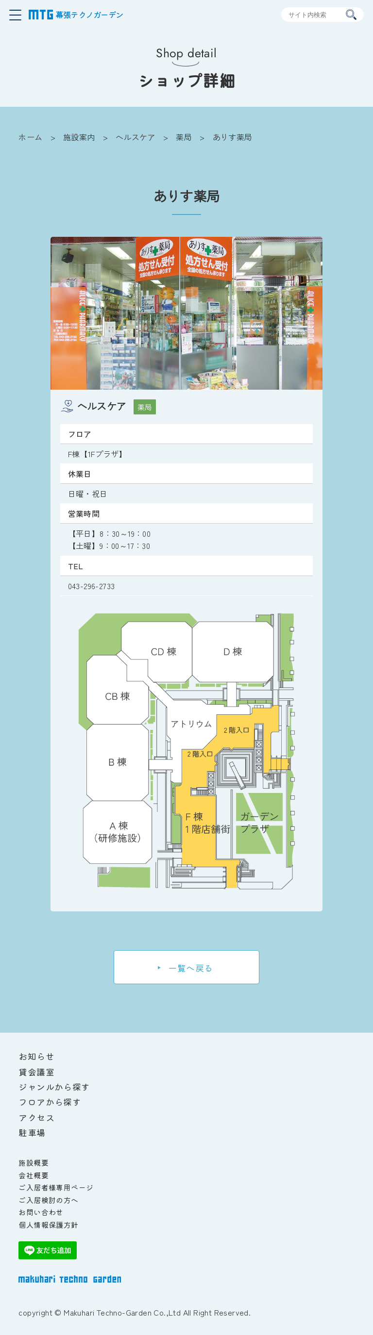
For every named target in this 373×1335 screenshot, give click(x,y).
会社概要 (33, 1175)
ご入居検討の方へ (48, 1200)
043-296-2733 (91, 586)
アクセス (36, 1117)
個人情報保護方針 (48, 1225)
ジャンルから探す (54, 1086)
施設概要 (33, 1162)
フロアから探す (49, 1101)
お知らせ (36, 1056)
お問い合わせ (40, 1212)
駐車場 (31, 1132)
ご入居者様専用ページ (55, 1187)
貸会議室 (36, 1071)
